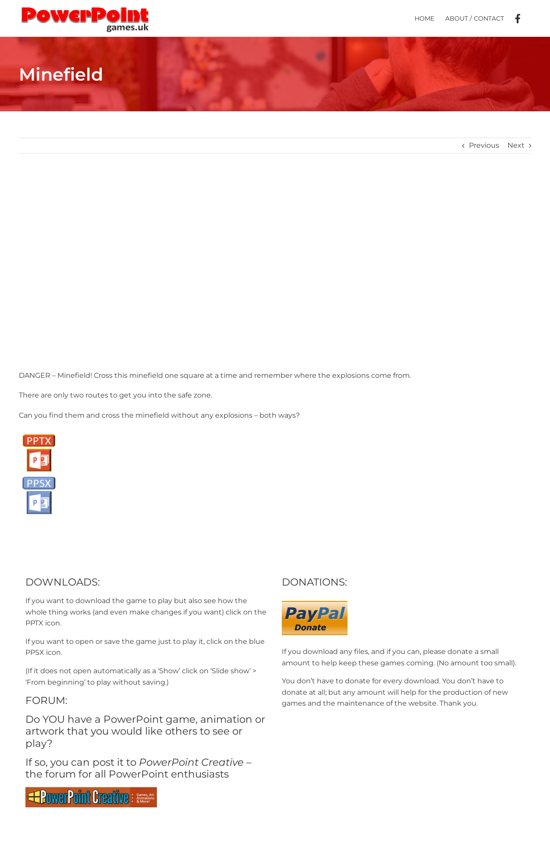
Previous (484, 145)
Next (516, 145)
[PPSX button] (39, 476)
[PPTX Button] (39, 433)
